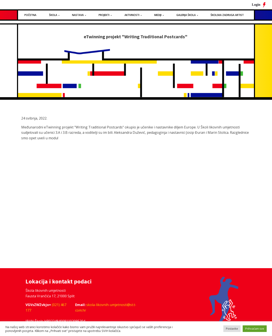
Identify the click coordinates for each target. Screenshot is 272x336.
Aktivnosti (132, 15)
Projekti (104, 15)
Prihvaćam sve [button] (254, 328)
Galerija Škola (186, 15)
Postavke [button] (232, 328)
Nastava (78, 15)
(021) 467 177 (46, 307)
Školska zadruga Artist (227, 15)
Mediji (158, 15)
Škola (53, 15)
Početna (30, 15)
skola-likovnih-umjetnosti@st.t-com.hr (105, 307)
